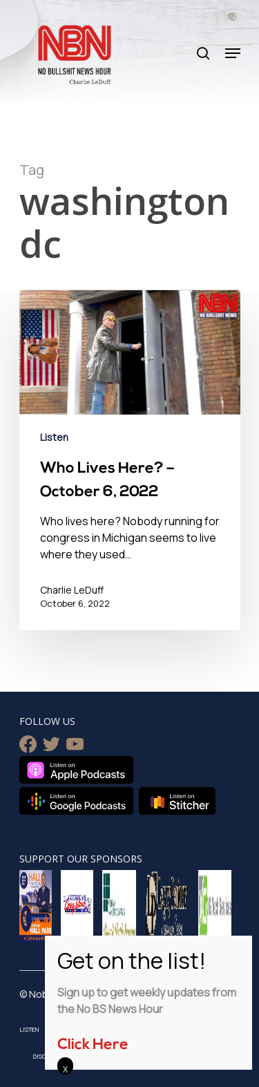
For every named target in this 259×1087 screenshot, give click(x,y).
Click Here (92, 1045)
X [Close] (65, 1069)
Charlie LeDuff (72, 589)
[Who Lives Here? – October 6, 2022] (129, 460)
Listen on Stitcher (177, 801)
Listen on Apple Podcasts (76, 770)
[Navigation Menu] (232, 53)
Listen (54, 437)
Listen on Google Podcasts (76, 801)
